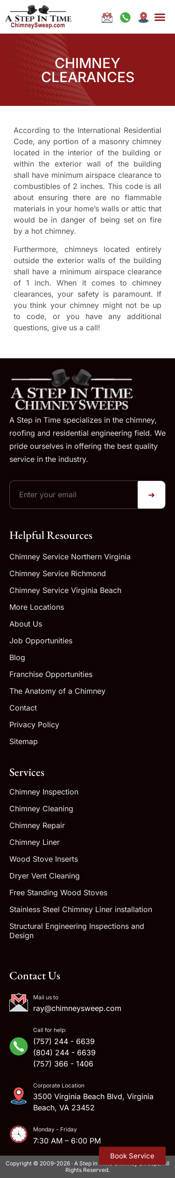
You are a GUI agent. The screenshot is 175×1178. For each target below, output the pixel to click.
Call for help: (49, 1029)
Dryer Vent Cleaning (44, 875)
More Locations (36, 607)
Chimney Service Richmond (57, 573)
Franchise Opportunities (50, 674)
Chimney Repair (37, 825)
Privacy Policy (34, 724)
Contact (23, 707)
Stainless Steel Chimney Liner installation (80, 909)
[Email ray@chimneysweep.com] (107, 17)
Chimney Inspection (43, 791)
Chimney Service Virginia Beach (65, 590)
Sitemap (23, 741)
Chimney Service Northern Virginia (70, 556)
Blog (17, 657)
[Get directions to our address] (143, 17)
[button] (160, 17)
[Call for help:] (18, 1046)
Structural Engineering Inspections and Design (76, 930)
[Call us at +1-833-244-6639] (125, 17)
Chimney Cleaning (41, 808)
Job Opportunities (40, 640)
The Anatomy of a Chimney (57, 691)
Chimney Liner (34, 842)
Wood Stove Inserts (43, 859)
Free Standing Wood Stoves (58, 892)
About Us (25, 623)
